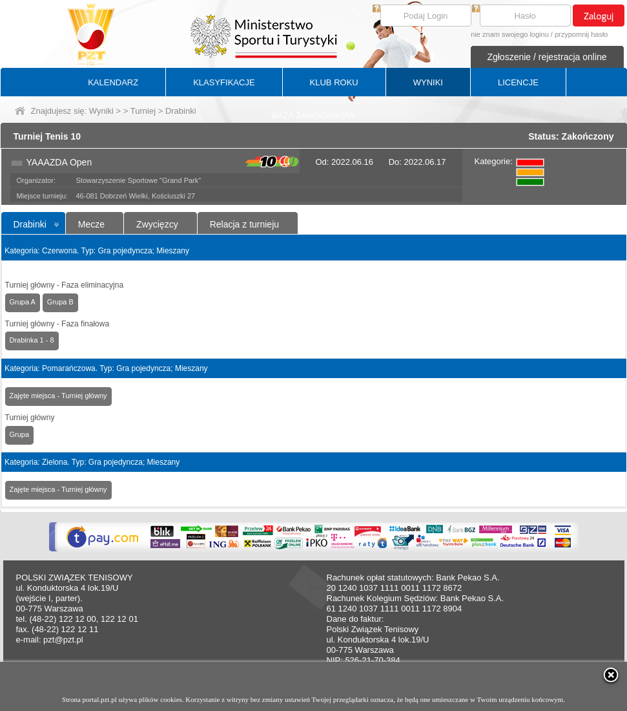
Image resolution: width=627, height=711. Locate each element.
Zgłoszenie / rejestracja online (546, 57)
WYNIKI (428, 82)
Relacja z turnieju (244, 224)
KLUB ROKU (334, 82)
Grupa (20, 434)
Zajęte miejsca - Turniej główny (58, 395)
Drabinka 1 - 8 (32, 340)
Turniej (143, 111)
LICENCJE (518, 82)
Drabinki (30, 224)
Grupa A (23, 302)
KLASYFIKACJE (223, 82)
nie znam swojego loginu (509, 34)
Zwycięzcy (157, 224)
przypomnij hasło (581, 34)
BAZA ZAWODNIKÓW (313, 115)
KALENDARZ (113, 82)
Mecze (91, 224)
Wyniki (101, 111)
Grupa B (60, 302)
